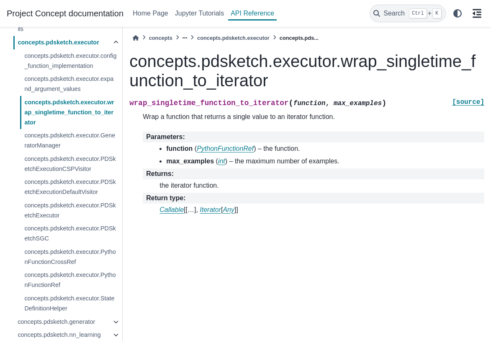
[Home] (136, 38)
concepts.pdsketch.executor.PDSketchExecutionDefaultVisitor (70, 186)
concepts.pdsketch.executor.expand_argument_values (68, 83)
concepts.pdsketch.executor (58, 42)
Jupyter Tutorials (199, 13)
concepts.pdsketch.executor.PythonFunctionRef (70, 279)
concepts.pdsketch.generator (56, 321)
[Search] (408, 13)
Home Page (150, 13)
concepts (160, 38)
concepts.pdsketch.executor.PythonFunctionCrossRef (70, 256)
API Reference (252, 13)
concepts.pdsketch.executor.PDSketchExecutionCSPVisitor (70, 163)
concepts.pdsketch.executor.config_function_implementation (70, 60)
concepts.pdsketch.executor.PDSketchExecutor (70, 210)
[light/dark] (457, 13)
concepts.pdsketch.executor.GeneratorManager (69, 140)
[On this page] (476, 13)
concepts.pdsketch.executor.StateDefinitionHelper (69, 303)
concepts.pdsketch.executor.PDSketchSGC (70, 233)
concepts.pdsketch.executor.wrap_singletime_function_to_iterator (69, 112)
